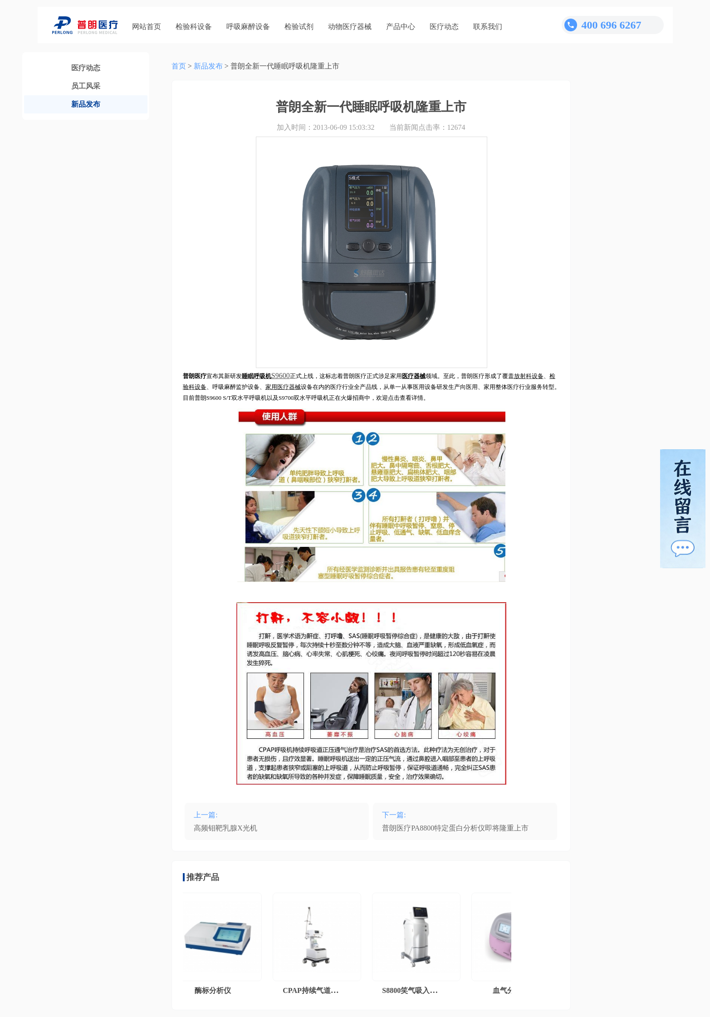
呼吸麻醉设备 (248, 26)
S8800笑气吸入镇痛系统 (422, 990)
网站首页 (146, 26)
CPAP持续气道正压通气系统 (330, 990)
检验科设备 (194, 26)
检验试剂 (298, 26)
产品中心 (400, 26)
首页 (178, 66)
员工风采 (85, 86)
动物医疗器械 (350, 26)
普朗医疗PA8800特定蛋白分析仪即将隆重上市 (455, 828)
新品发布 (85, 104)
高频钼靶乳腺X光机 (225, 828)
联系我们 (487, 26)
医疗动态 (444, 26)
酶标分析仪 (214, 990)
